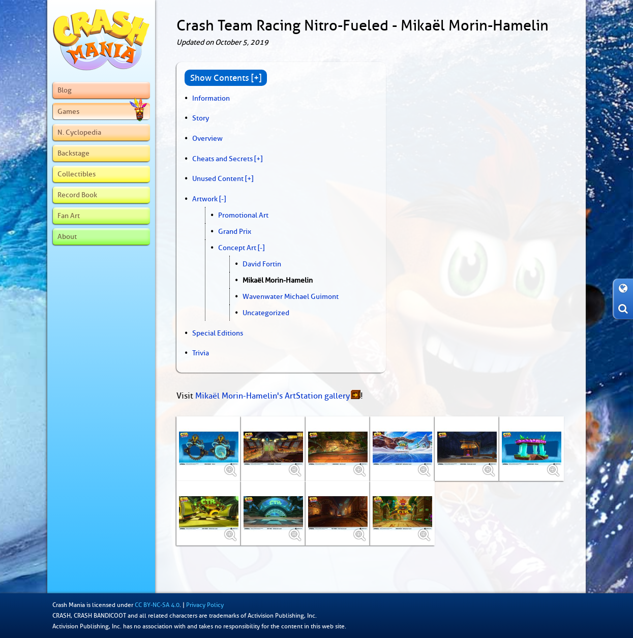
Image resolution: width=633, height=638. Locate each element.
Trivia (200, 352)
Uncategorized (266, 312)
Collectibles (76, 173)
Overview (207, 138)
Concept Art (237, 247)
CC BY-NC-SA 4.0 (157, 605)
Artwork (205, 198)
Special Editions (217, 333)
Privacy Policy (205, 605)
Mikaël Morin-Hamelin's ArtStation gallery (272, 396)
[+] (258, 158)
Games (102, 111)
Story (200, 118)
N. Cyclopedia (79, 132)
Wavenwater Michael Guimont (291, 296)
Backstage (73, 153)
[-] (222, 198)
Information (211, 98)
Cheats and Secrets (222, 158)
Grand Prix (234, 231)
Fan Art (68, 215)
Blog (64, 90)
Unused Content (218, 178)
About (67, 236)
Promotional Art (243, 215)
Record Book (77, 194)
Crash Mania (68, 605)
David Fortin (262, 263)
